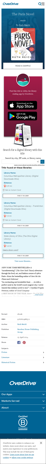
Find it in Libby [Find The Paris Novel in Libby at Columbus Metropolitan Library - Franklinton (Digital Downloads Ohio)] (23, 226)
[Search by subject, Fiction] (23, 352)
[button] (23, 394)
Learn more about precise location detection (29, 165)
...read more (38, 295)
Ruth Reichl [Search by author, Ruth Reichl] (24, 25)
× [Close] (41, 443)
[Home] (10, 4)
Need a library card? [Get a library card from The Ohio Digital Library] (10, 250)
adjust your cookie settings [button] (22, 458)
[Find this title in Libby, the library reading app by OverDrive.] (23, 106)
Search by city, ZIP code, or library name (23, 158)
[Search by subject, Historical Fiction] (23, 362)
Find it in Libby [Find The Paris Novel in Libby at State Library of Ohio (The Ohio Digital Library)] (23, 256)
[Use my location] (38, 162)
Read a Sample (23, 65)
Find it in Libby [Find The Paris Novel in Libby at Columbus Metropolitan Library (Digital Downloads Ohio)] (23, 196)
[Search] (42, 162)
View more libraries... (23, 261)
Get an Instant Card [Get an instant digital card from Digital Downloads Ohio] (12, 190)
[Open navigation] (41, 3)
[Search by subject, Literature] (23, 357)
